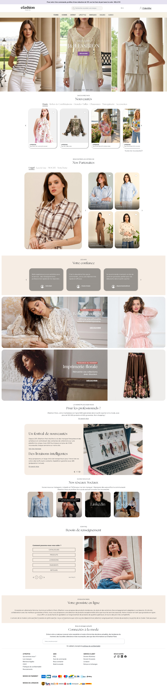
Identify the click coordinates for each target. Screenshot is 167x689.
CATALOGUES (54, 550)
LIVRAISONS (54, 560)
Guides (110, 15)
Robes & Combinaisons (61, 104)
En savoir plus (83, 418)
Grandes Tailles (81, 104)
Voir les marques (35, 449)
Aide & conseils (58, 664)
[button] (74, 472)
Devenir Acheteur (89, 656)
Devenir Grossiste (89, 659)
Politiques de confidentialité (32, 667)
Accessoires (121, 104)
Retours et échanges (90, 664)
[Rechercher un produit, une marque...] (89, 8)
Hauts (45, 104)
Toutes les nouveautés (134, 151)
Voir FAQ (72, 577)
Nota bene (62, 168)
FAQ (54, 656)
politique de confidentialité (91, 646)
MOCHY (52, 168)
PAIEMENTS (54, 565)
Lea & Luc (41, 168)
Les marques (27, 659)
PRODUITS (54, 555)
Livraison (86, 661)
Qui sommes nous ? (29, 656)
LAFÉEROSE (33, 144)
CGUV (25, 664)
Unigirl (32, 168)
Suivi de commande (59, 659)
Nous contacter (58, 661)
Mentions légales (28, 661)
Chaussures (95, 104)
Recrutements (27, 669)
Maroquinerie (108, 104)
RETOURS (54, 570)
